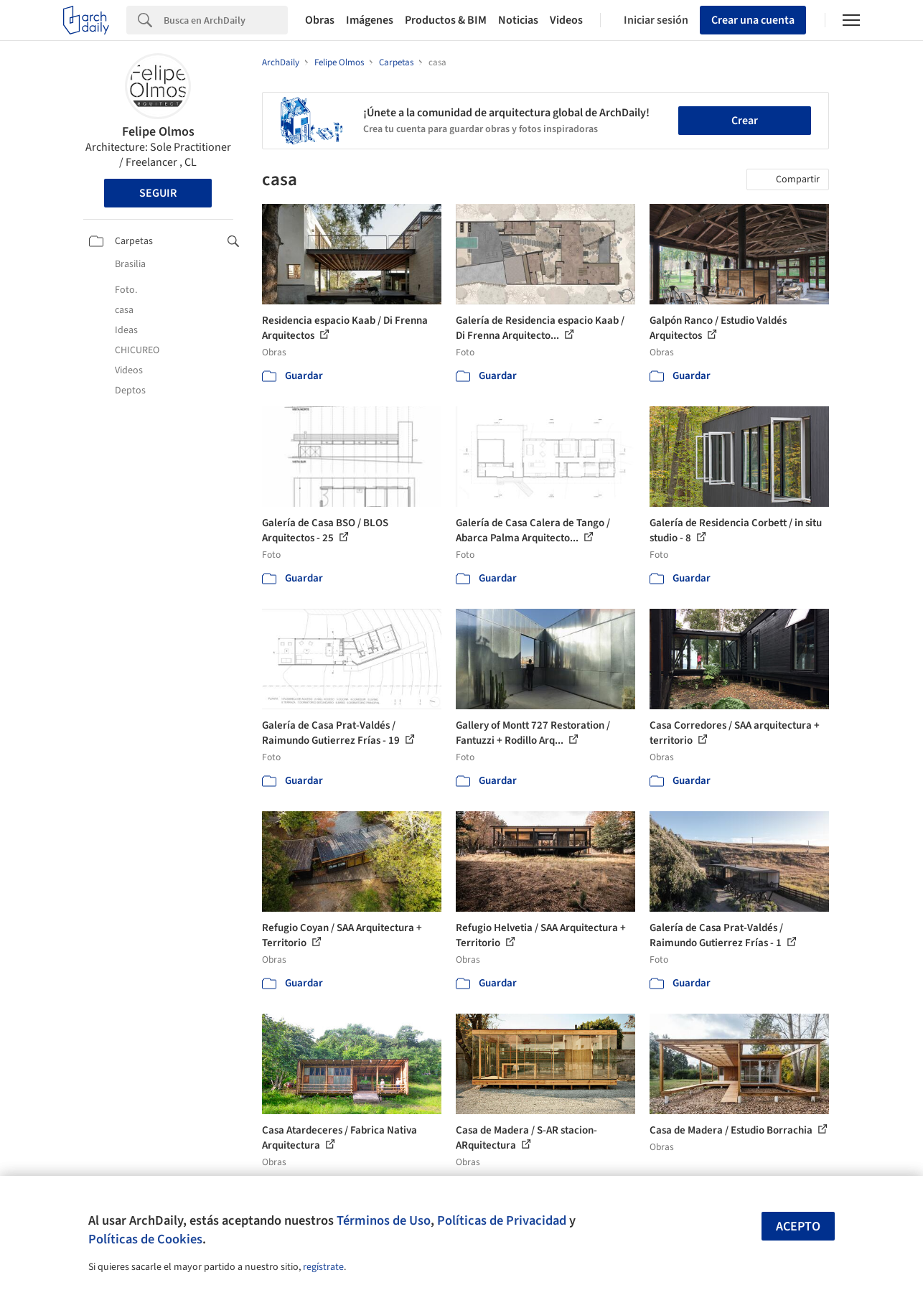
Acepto (798, 1226)
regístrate (323, 1267)
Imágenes (369, 20)
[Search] (226, 20)
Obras (319, 20)
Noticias (518, 20)
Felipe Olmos (158, 132)
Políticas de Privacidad (501, 1220)
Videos (566, 20)
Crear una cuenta (753, 20)
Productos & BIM (446, 20)
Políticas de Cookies (145, 1239)
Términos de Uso (384, 1220)
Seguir (158, 193)
